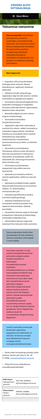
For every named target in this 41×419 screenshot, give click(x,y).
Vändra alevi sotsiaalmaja (20, 6)
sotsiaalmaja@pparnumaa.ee (22, 358)
